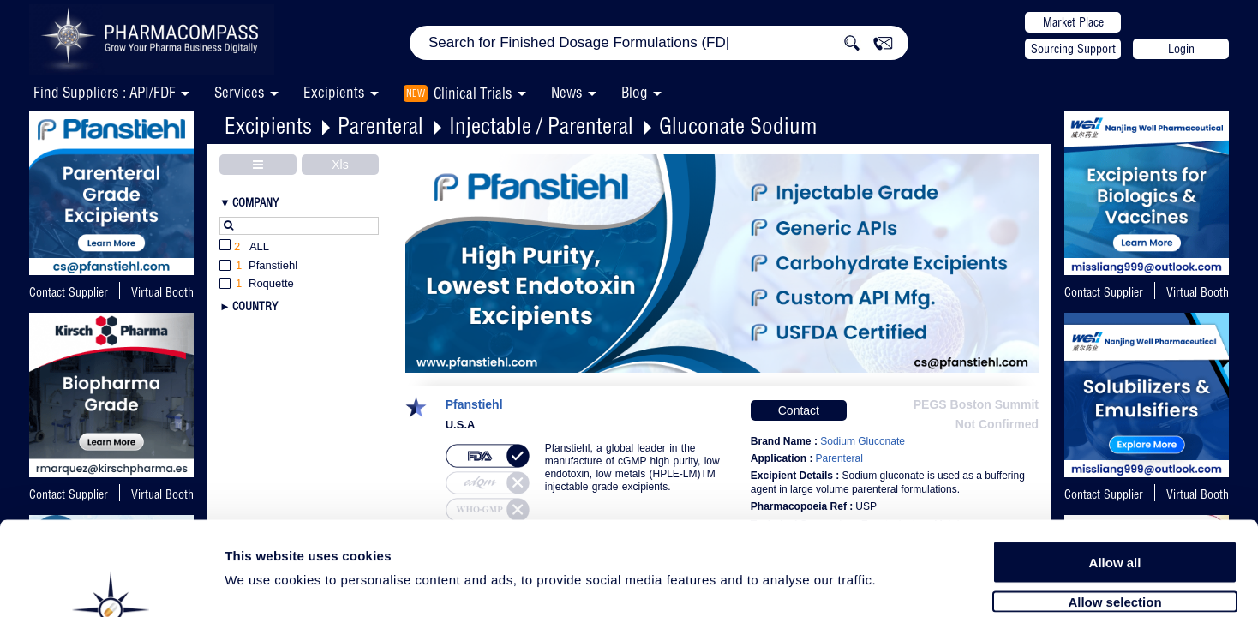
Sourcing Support (1073, 49)
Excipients (268, 125)
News (567, 92)
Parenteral (380, 125)
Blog (634, 92)
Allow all (1115, 473)
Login (1181, 49)
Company (255, 202)
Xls (340, 164)
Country (255, 306)
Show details (899, 584)
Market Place (1073, 22)
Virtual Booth (1197, 292)
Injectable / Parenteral (541, 125)
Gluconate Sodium (738, 125)
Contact (798, 410)
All (244, 247)
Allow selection (1114, 512)
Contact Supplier (68, 292)
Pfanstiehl (474, 404)
